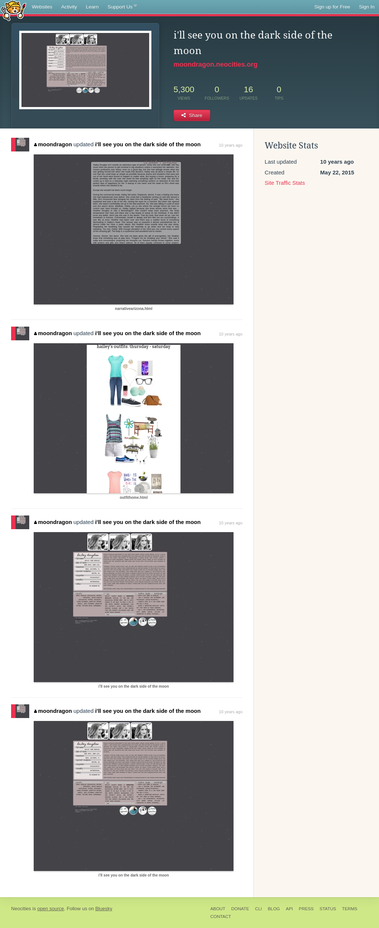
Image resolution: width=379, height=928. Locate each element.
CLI (258, 908)
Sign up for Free (332, 7)
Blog (274, 908)
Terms (349, 908)
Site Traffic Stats (285, 183)
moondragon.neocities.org (216, 64)
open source (50, 908)
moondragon (53, 144)
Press (306, 908)
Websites (42, 7)
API (289, 908)
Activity (69, 7)
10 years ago (230, 145)
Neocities (21, 908)
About (217, 908)
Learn (92, 7)
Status (327, 908)
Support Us (122, 7)
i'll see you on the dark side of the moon (148, 144)
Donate (240, 908)
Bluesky (103, 908)
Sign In (367, 7)
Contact (220, 916)
